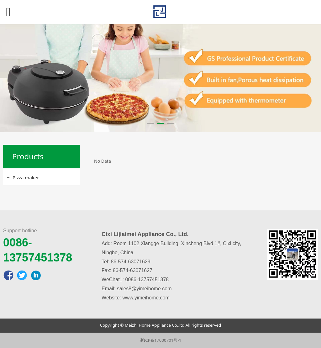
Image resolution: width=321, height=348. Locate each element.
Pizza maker (26, 177)
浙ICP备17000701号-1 (161, 340)
